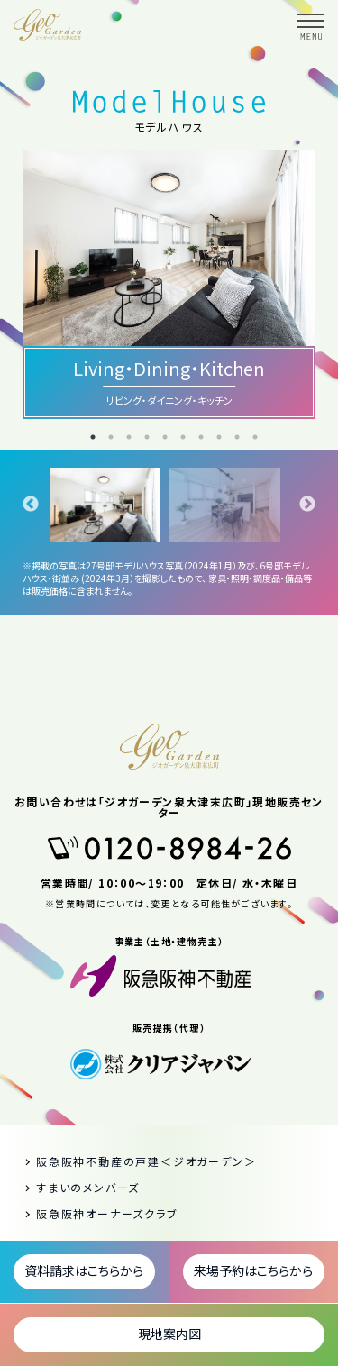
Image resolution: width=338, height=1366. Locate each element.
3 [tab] (129, 437)
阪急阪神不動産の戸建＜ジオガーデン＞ (146, 1162)
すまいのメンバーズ (88, 1188)
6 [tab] (183, 437)
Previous (31, 505)
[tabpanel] (109, 505)
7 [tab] (201, 437)
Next (307, 505)
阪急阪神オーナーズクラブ (107, 1214)
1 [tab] (93, 437)
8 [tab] (219, 437)
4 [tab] (147, 437)
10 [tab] (255, 437)
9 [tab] (237, 437)
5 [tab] (165, 437)
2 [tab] (111, 437)
